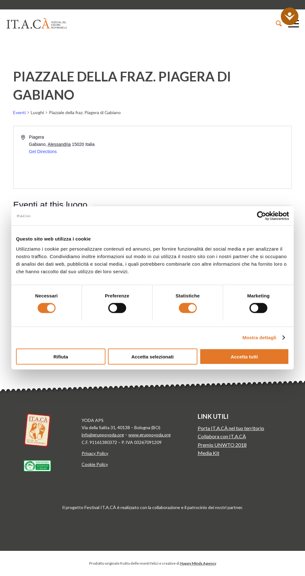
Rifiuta (60, 356)
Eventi (19, 112)
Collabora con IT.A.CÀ (222, 436)
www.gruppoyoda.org (149, 434)
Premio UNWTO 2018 (222, 445)
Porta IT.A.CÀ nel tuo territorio (231, 428)
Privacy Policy (95, 453)
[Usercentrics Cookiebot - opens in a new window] (261, 216)
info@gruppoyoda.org (103, 434)
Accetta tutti (244, 356)
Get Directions (43, 151)
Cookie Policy (95, 464)
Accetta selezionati (152, 356)
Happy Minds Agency (198, 563)
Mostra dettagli (259, 337)
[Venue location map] (221, 157)
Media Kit (208, 453)
